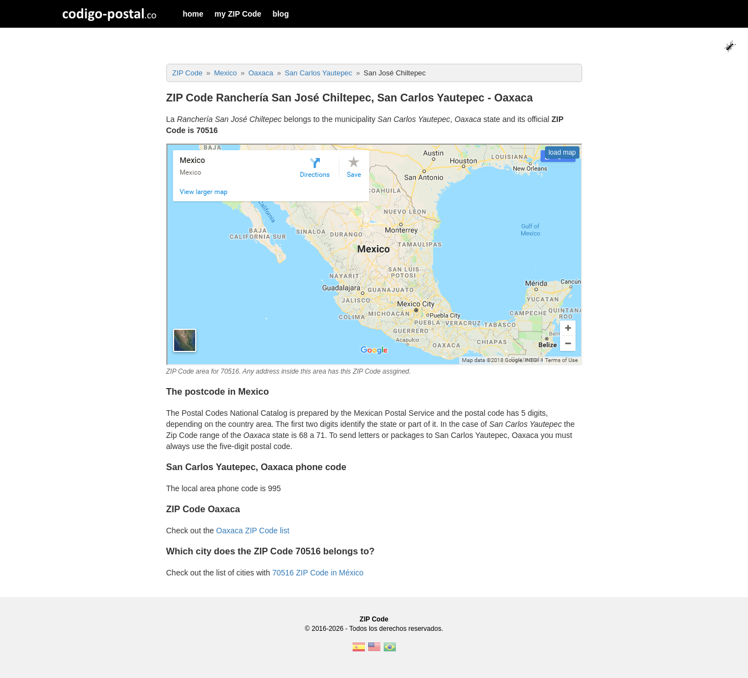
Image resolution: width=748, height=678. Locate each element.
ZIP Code (374, 619)
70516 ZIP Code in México (318, 572)
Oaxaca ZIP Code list (252, 530)
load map (562, 152)
